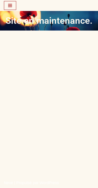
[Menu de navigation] (10, 5)
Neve (8, 182)
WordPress (49, 182)
